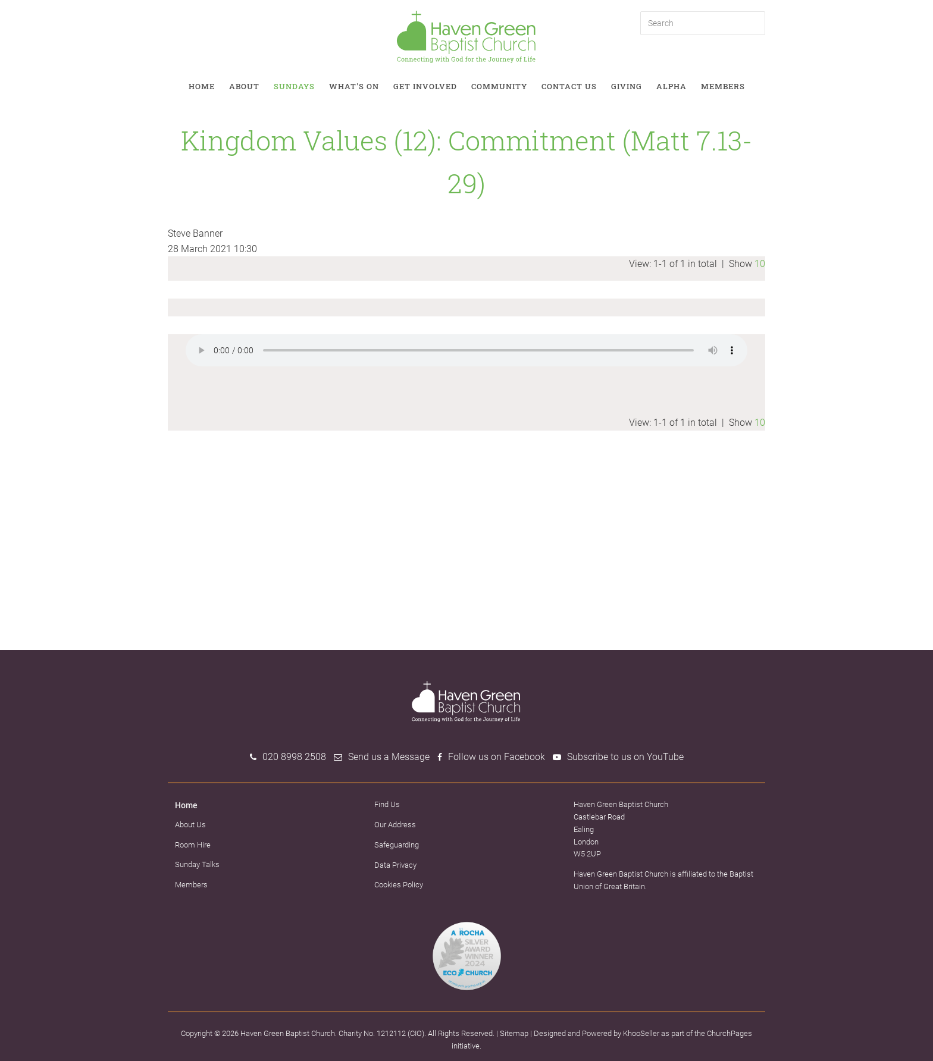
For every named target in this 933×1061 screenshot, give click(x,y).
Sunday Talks (197, 864)
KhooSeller (641, 1033)
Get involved (425, 86)
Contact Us (569, 86)
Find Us (387, 804)
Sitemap (514, 1033)
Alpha (671, 86)
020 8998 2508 (294, 756)
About (244, 86)
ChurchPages (729, 1033)
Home (202, 86)
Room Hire (193, 844)
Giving (626, 86)
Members (723, 86)
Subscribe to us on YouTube (625, 756)
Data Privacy (395, 865)
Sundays (294, 86)
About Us (190, 824)
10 (759, 263)
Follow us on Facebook (496, 756)
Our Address (395, 824)
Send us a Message (389, 756)
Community (499, 86)
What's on (354, 86)
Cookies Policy (398, 884)
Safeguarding (396, 844)
